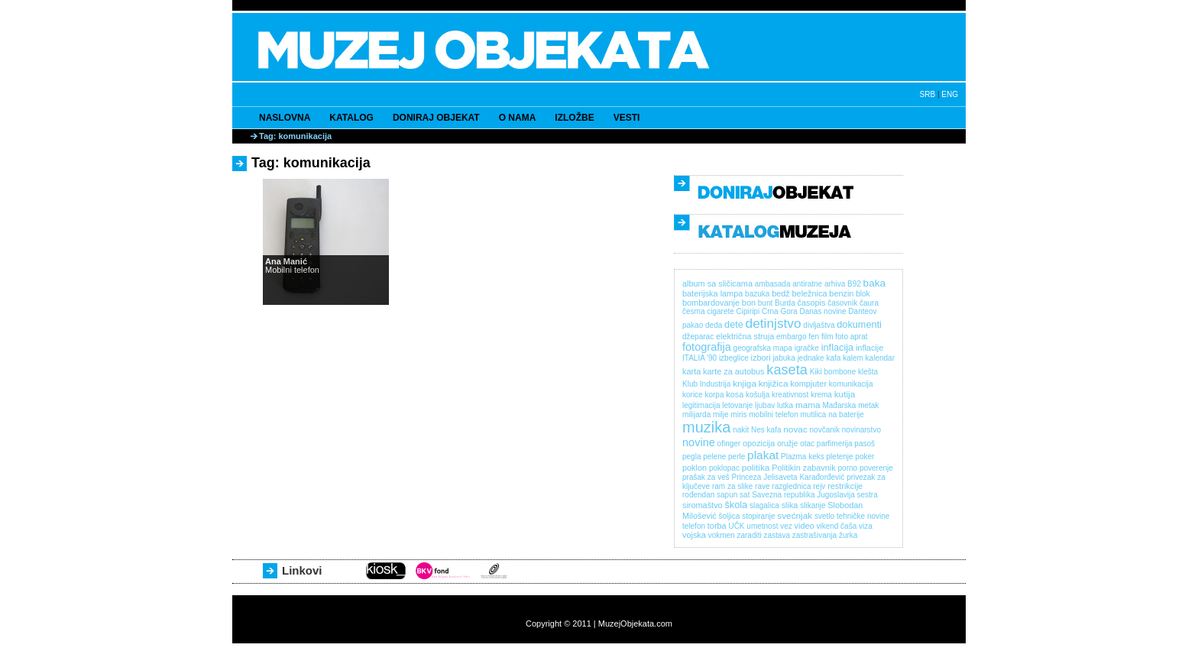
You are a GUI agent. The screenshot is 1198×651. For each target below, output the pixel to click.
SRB (928, 94)
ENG (949, 94)
